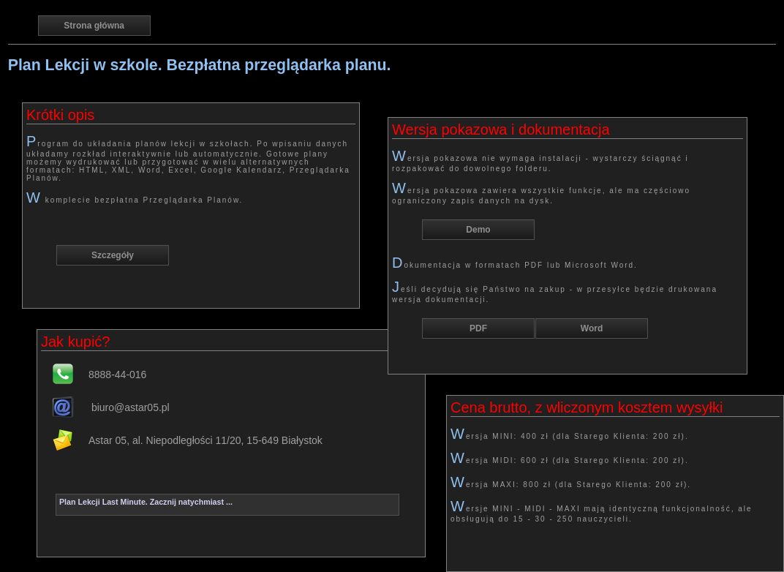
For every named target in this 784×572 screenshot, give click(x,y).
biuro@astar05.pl (129, 407)
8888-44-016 (117, 374)
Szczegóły (112, 255)
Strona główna (94, 25)
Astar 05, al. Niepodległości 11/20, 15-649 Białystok (205, 440)
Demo (478, 230)
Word (592, 328)
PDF (478, 328)
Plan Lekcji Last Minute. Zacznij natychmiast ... (146, 501)
